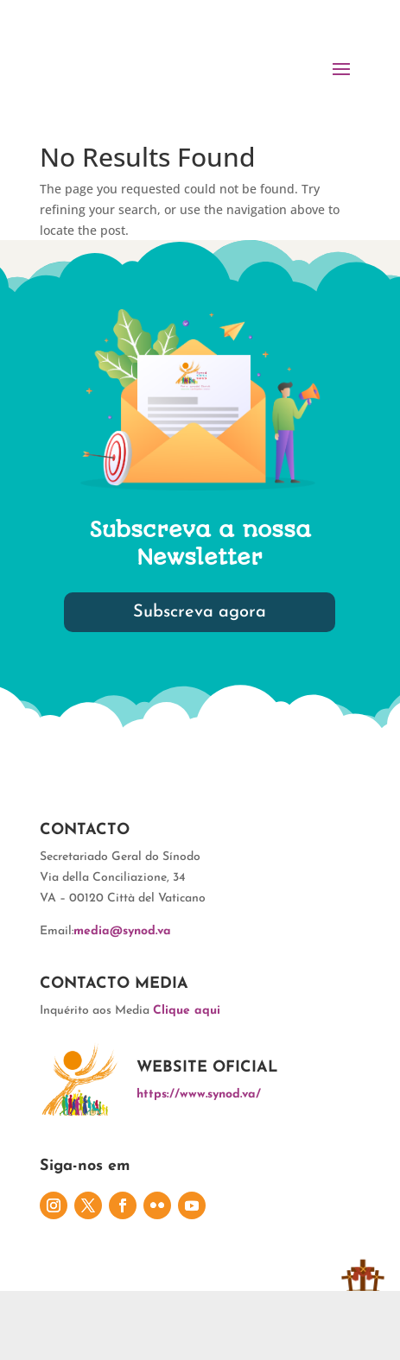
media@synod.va (122, 931)
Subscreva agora (199, 612)
